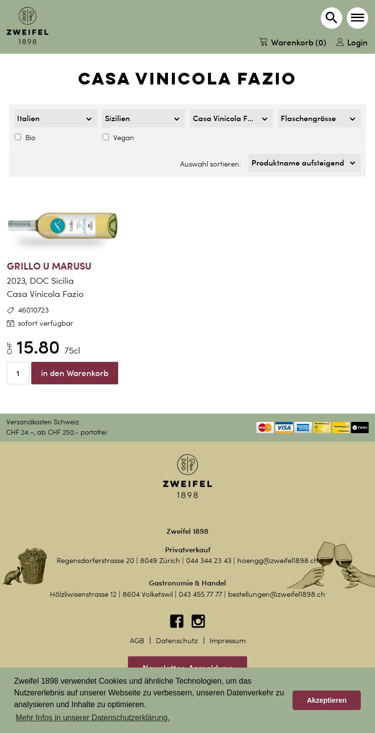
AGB (137, 640)
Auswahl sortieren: (210, 164)
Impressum (227, 640)
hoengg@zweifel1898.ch (277, 560)
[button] (357, 18)
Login (352, 42)
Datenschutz (177, 640)
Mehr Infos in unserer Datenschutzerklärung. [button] (93, 717)
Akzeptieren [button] (327, 700)
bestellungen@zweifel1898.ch (276, 594)
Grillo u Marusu (49, 266)
